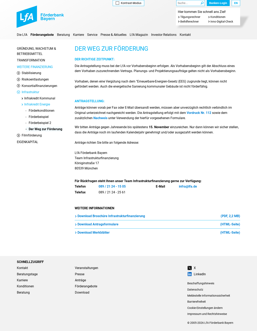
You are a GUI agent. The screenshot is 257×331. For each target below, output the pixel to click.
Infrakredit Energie (35, 104)
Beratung (63, 35)
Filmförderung (29, 135)
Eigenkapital (27, 142)
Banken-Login (218, 3)
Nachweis (100, 118)
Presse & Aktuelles (113, 35)
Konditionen (217, 17)
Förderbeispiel (39, 117)
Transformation (31, 60)
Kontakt (185, 35)
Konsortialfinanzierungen (37, 86)
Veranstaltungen (86, 268)
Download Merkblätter (157, 232)
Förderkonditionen (41, 110)
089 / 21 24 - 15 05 (112, 186)
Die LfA (22, 35)
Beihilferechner (189, 21)
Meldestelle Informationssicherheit (208, 295)
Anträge (80, 280)
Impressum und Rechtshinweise (207, 314)
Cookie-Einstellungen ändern (205, 307)
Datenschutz (195, 289)
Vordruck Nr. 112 (199, 113)
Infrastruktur (28, 92)
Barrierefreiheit (196, 301)
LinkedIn (196, 274)
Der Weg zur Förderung (45, 129)
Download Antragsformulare (157, 224)
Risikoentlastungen (33, 79)
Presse (79, 274)
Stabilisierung (29, 73)
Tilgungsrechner (190, 17)
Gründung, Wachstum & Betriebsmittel (36, 51)
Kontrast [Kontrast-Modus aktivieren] (128, 3)
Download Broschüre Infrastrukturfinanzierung (157, 216)
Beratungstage (27, 274)
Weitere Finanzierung (35, 67)
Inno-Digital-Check (221, 21)
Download (82, 292)
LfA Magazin (139, 35)
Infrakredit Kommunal (38, 98)
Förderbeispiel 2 (40, 123)
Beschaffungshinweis (200, 283)
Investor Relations (163, 35)
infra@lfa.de (188, 186)
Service (92, 35)
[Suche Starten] (202, 3)
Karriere (78, 35)
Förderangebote (42, 35)
